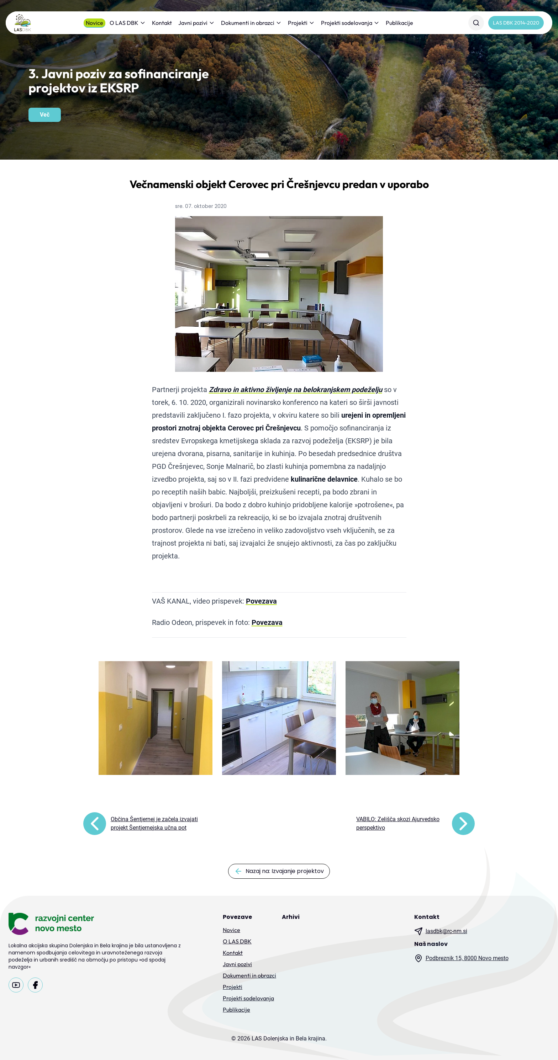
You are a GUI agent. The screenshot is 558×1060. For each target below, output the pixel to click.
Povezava (261, 601)
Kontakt (162, 22)
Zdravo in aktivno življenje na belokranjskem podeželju (295, 389)
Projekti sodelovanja (350, 22)
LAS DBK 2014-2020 (516, 23)
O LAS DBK (128, 22)
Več (44, 114)
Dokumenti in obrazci (251, 22)
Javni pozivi (196, 22)
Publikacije (399, 22)
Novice (94, 22)
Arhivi (291, 917)
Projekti (301, 22)
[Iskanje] (476, 23)
